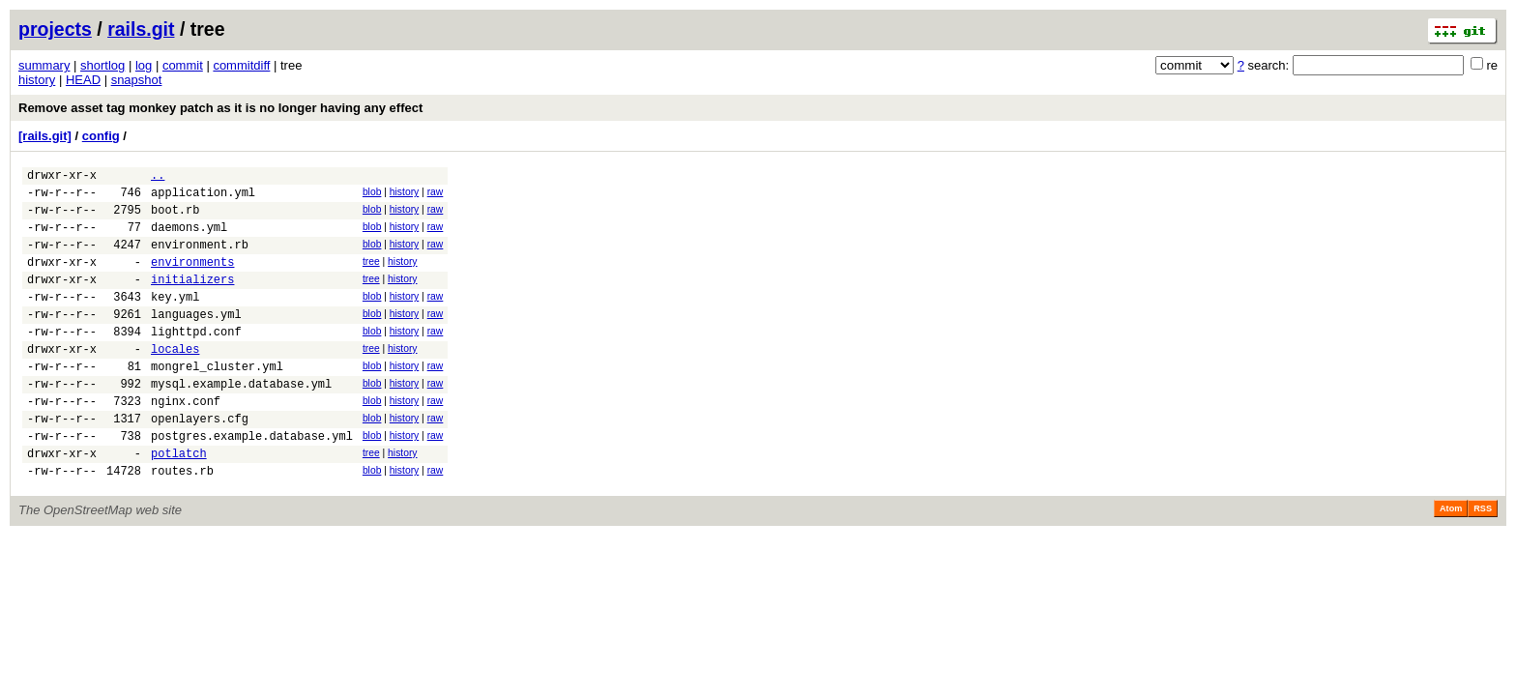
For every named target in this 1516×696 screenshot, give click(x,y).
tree (371, 276)
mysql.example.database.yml (241, 421)
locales (175, 380)
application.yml (203, 197)
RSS (1482, 561)
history (36, 79)
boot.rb (175, 218)
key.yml (175, 319)
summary (44, 65)
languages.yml (196, 340)
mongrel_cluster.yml (217, 400)
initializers (192, 299)
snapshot (136, 79)
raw (435, 194)
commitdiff (241, 65)
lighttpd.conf (196, 360)
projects (55, 29)
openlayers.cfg (199, 461)
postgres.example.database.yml (252, 482)
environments (192, 279)
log (143, 65)
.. (157, 177)
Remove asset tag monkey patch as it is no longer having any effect (220, 108)
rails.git (140, 29)
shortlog (102, 65)
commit (182, 65)
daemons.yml (189, 238)
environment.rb (199, 258)
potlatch (179, 502)
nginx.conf (185, 441)
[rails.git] (45, 136)
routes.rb (182, 522)
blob (372, 194)
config (101, 136)
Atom (1451, 561)
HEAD (83, 79)
